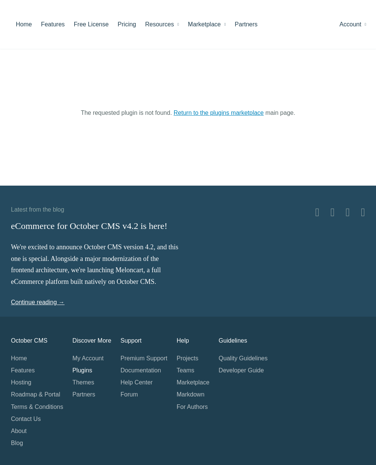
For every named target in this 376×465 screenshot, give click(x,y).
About (19, 431)
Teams (185, 370)
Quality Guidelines (243, 358)
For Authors (192, 407)
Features (53, 24)
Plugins (82, 370)
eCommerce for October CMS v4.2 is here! (89, 226)
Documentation (141, 370)
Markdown (191, 394)
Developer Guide (241, 370)
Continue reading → (37, 302)
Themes (83, 382)
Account (352, 24)
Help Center (137, 382)
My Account (88, 358)
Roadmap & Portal (35, 394)
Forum (129, 394)
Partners (246, 24)
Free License (91, 24)
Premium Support (144, 358)
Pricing (127, 24)
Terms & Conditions (37, 407)
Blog (17, 443)
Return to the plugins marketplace (219, 113)
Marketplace (207, 24)
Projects (188, 358)
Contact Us (26, 419)
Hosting (21, 382)
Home (24, 24)
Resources (162, 24)
